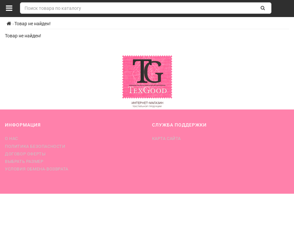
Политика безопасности (35, 146)
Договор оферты (25, 153)
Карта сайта (166, 138)
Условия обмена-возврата (36, 169)
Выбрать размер (24, 161)
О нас (11, 138)
